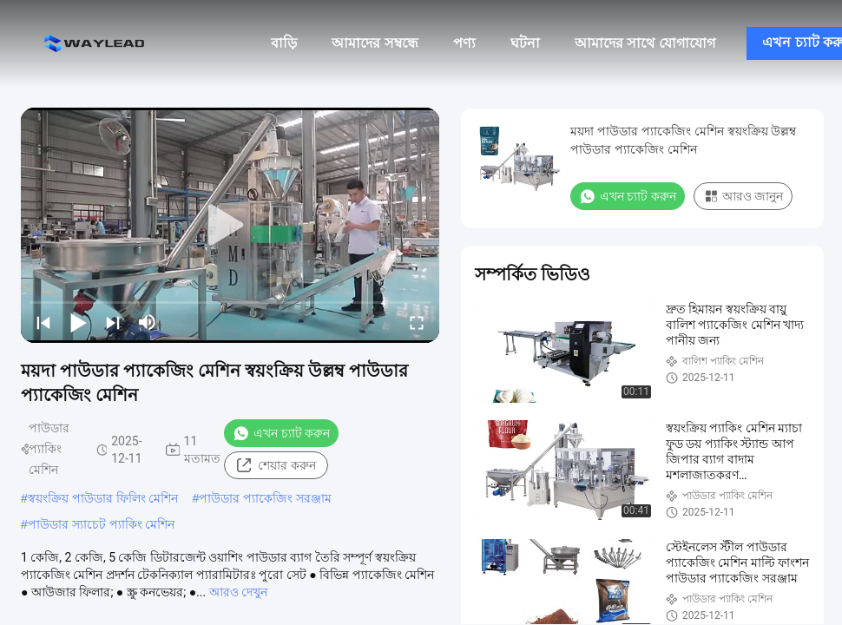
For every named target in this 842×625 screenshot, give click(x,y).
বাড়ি (284, 43)
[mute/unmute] (147, 322)
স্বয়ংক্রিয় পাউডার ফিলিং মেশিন (103, 498)
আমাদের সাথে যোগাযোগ (645, 43)
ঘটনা (525, 43)
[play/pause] (78, 322)
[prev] (43, 322)
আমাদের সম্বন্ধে (375, 43)
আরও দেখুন (238, 592)
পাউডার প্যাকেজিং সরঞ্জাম (265, 498)
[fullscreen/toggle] (416, 322)
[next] (112, 322)
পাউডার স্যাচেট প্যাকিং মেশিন (101, 524)
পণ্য (464, 43)
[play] (230, 225)
